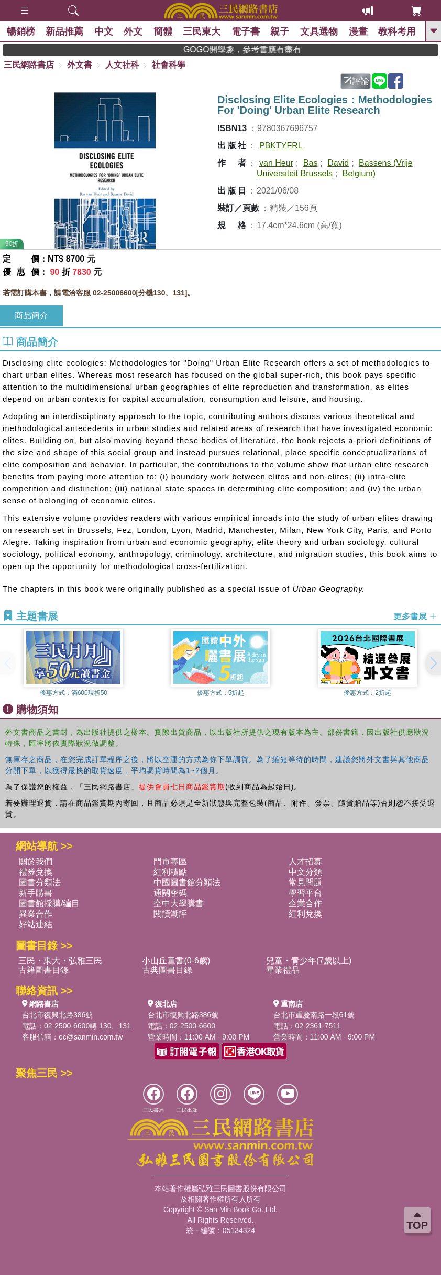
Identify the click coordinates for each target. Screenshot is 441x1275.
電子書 (247, 31)
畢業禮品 (283, 970)
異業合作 (35, 913)
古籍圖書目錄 (43, 970)
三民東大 (203, 31)
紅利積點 (170, 871)
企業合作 (305, 903)
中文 (104, 31)
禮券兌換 (35, 871)
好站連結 (35, 924)
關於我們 (35, 861)
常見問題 (305, 882)
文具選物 (320, 31)
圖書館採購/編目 (49, 903)
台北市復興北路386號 (57, 1015)
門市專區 (170, 861)
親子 (281, 31)
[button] (433, 663)
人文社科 (122, 64)
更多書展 (415, 616)
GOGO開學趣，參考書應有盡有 (265, 49)
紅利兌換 (305, 913)
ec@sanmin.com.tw (91, 1037)
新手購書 (35, 892)
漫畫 (359, 31)
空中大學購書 (178, 903)
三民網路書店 (29, 64)
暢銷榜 (22, 31)
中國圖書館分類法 (186, 882)
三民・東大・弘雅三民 (60, 960)
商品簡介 (31, 315)
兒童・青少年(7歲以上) (309, 960)
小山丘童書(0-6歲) (176, 960)
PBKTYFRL (281, 145)
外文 (134, 31)
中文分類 (305, 871)
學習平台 (305, 892)
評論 (356, 81)
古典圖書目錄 (167, 970)
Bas (310, 162)
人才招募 (305, 861)
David (338, 162)
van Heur (276, 162)
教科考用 (398, 31)
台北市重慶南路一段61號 (314, 1015)
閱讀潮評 (170, 913)
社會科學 (168, 64)
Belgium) (359, 173)
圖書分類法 (40, 882)
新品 (66, 31)
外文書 (79, 64)
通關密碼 (170, 892)
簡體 (164, 31)
